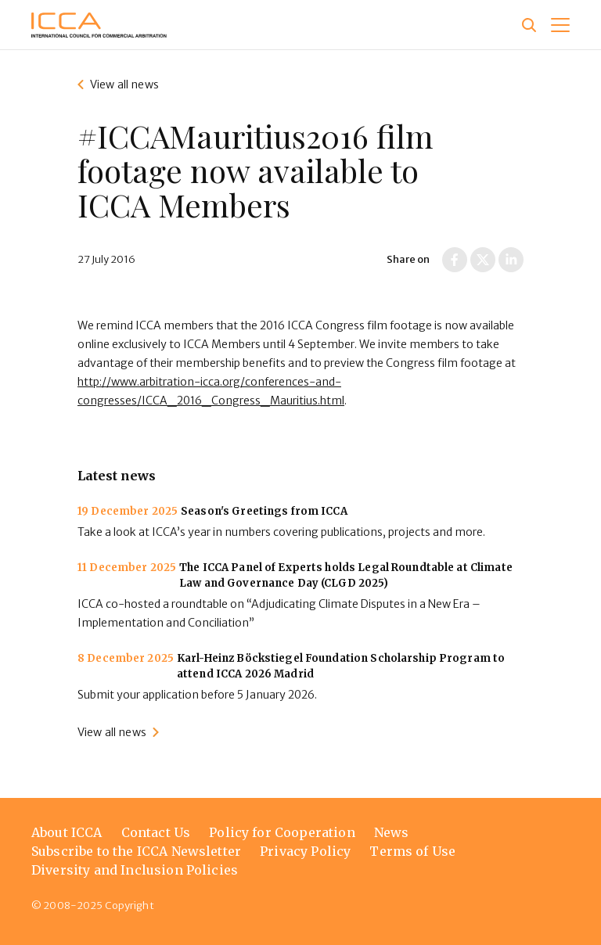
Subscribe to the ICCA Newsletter (136, 851)
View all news (124, 84)
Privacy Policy (305, 851)
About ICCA (67, 832)
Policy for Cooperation (282, 832)
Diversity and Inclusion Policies (134, 870)
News (391, 832)
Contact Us (156, 832)
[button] (560, 25)
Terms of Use (412, 851)
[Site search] (529, 25)
